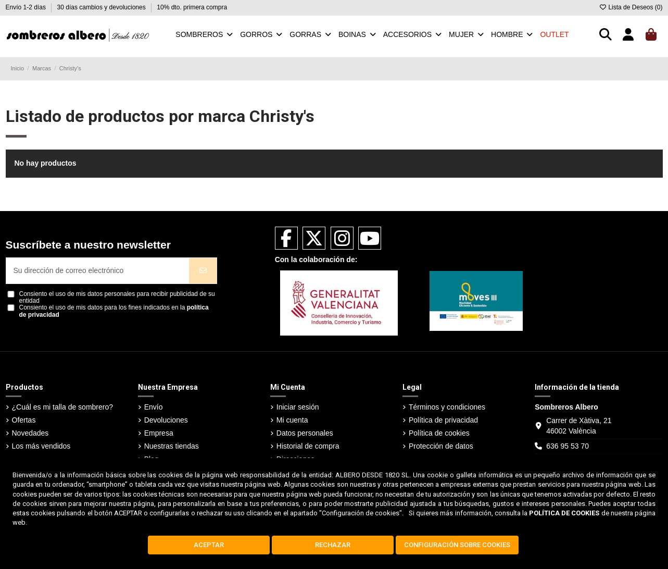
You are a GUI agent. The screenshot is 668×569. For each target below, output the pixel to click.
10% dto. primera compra (192, 7)
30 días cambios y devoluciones (102, 7)
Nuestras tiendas (171, 446)
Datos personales (304, 433)
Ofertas (24, 420)
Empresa (158, 433)
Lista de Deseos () (630, 7)
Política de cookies (439, 433)
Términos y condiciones (447, 407)
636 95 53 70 (567, 446)
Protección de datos (441, 446)
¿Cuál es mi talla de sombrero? (63, 407)
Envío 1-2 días (27, 7)
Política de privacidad (443, 420)
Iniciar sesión (297, 407)
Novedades (30, 433)
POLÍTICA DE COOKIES (564, 513)
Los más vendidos (41, 446)
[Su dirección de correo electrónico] (98, 270)
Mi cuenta (292, 420)
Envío (153, 407)
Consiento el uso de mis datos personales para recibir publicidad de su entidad (117, 297)
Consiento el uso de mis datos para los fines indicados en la (114, 311)
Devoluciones (166, 420)
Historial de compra (307, 446)
